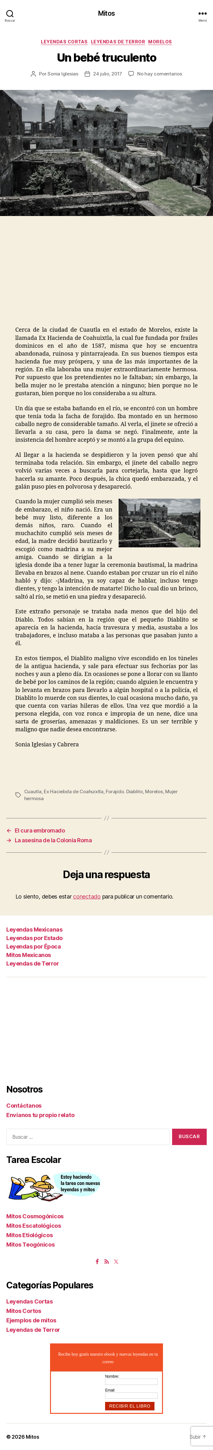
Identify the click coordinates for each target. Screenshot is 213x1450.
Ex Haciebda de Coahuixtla (74, 791)
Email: (110, 1390)
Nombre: (112, 1376)
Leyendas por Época (33, 946)
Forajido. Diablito (124, 791)
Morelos (160, 41)
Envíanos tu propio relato (40, 1115)
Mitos (106, 13)
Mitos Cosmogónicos (35, 1216)
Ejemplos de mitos (31, 1320)
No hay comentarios (159, 74)
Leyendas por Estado (34, 938)
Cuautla (33, 791)
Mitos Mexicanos (28, 955)
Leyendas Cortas (64, 41)
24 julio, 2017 (107, 74)
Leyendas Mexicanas (34, 929)
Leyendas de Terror (118, 41)
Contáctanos (24, 1105)
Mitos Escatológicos (33, 1225)
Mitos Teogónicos (30, 1244)
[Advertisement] (106, 279)
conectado (87, 896)
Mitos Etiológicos (29, 1235)
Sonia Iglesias (63, 74)
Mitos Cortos (23, 1311)
